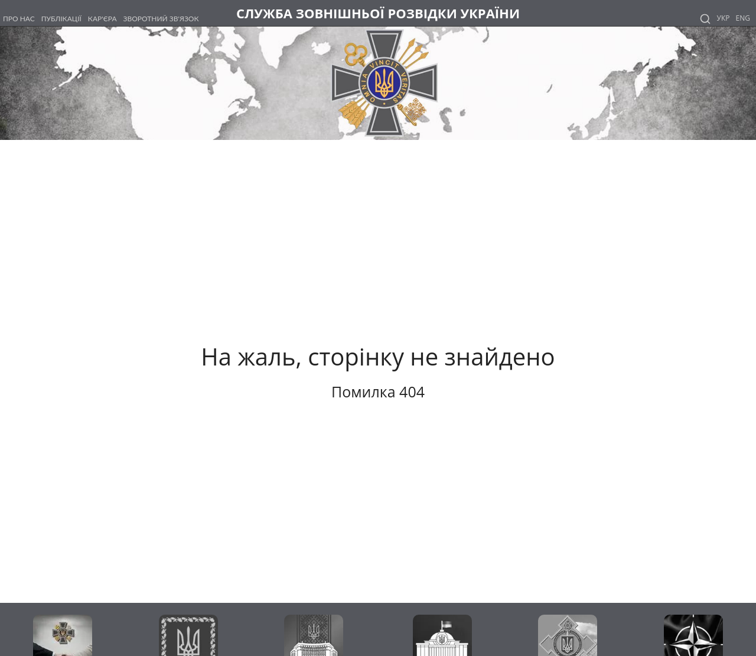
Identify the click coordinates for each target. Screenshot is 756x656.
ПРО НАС (19, 18)
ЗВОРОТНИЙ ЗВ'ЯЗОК (161, 18)
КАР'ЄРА (102, 18)
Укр (723, 18)
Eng (743, 18)
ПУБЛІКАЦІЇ (61, 18)
